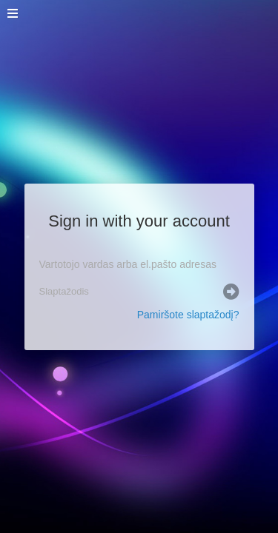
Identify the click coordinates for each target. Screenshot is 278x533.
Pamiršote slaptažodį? (188, 315)
